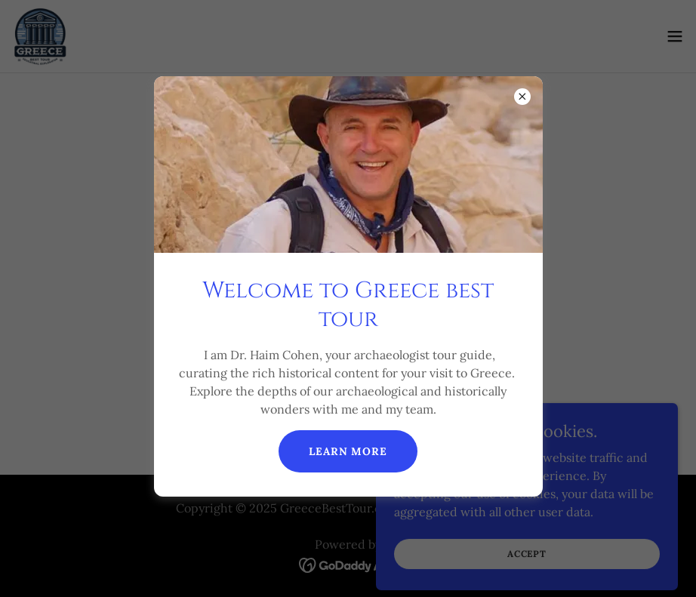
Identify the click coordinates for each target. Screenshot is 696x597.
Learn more (348, 451)
